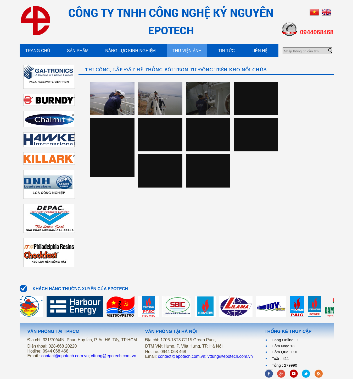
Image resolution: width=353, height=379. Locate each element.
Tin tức (226, 50)
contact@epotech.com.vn (181, 356)
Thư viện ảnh (186, 50)
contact (65, 356)
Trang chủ (38, 50)
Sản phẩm (77, 50)
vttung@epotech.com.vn (113, 356)
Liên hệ (259, 50)
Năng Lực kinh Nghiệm (130, 50)
